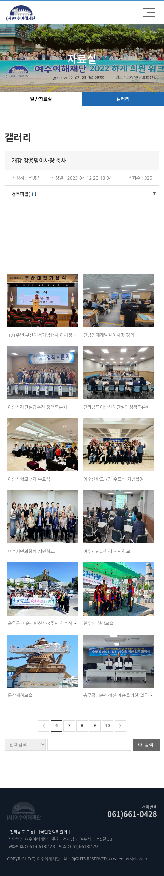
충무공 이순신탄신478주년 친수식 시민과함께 (51, 623)
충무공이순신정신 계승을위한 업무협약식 (122, 695)
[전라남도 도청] (21, 832)
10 (107, 726)
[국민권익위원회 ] (54, 832)
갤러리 (123, 98)
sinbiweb (138, 859)
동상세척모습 (20, 695)
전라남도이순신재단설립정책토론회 (116, 407)
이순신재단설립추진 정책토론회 (37, 407)
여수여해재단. (49, 859)
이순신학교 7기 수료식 (29, 479)
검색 (149, 744)
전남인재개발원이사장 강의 (108, 335)
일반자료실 (41, 98)
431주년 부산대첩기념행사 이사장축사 (44, 335)
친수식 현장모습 (98, 623)
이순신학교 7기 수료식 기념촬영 (113, 479)
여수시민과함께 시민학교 (31, 551)
